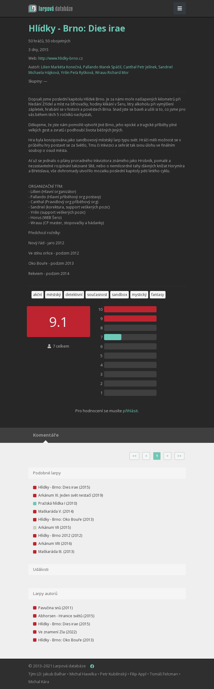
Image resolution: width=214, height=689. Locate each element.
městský (54, 294)
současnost (97, 294)
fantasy (157, 294)
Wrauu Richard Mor (112, 72)
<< (134, 456)
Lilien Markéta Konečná (61, 67)
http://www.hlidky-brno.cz (60, 58)
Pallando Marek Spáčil (102, 67)
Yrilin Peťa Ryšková (77, 72)
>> (179, 456)
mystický (139, 294)
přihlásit (130, 410)
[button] (50, 8)
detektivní (73, 294)
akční (37, 294)
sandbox (119, 294)
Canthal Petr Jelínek (140, 67)
